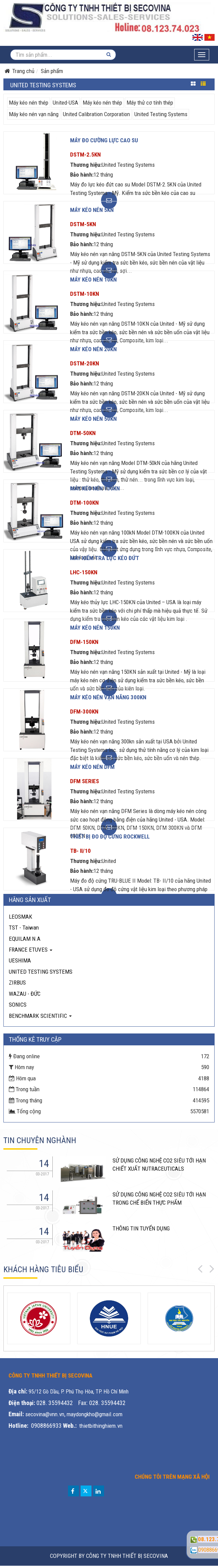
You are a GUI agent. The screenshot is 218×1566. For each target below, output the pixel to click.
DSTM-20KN (84, 363)
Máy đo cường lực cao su (104, 140)
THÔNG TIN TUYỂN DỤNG (141, 1228)
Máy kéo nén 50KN (93, 418)
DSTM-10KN (84, 293)
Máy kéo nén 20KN (93, 349)
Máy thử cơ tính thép (150, 102)
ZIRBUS (17, 982)
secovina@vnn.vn (44, 1414)
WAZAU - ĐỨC (24, 993)
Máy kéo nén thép (28, 102)
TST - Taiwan (24, 927)
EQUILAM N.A (24, 938)
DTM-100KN (84, 502)
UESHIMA (20, 960)
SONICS (18, 1004)
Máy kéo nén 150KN (95, 627)
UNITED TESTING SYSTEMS (40, 971)
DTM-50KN (83, 433)
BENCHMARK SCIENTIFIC (40, 1015)
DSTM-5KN (83, 224)
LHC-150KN (83, 572)
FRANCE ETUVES (30, 949)
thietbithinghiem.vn (100, 1425)
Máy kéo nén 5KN (92, 209)
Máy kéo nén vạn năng (33, 114)
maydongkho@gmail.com (94, 1414)
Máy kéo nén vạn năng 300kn (108, 697)
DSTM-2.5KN (85, 154)
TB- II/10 (80, 850)
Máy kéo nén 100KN (95, 488)
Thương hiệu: (86, 164)
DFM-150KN (84, 641)
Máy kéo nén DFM (92, 766)
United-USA (65, 102)
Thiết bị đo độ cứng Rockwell (110, 836)
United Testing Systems (160, 114)
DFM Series (84, 781)
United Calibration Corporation (96, 114)
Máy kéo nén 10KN (93, 279)
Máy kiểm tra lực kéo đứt (104, 558)
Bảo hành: (82, 174)
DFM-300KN (84, 711)
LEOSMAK (20, 916)
